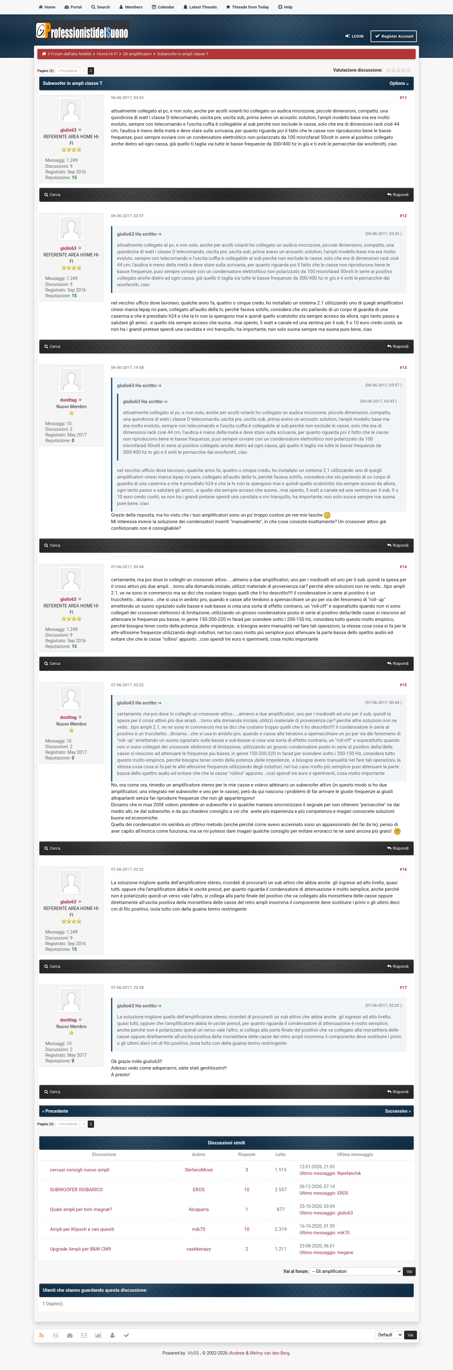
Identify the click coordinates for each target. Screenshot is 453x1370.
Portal (73, 7)
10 (246, 1189)
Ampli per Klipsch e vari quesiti (82, 1229)
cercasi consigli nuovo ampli (79, 1170)
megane (345, 1252)
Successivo (396, 1111)
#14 (403, 566)
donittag (68, 400)
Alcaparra (199, 1209)
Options (400, 83)
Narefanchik (349, 1173)
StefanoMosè (199, 1170)
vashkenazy (199, 1249)
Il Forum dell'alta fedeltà (70, 54)
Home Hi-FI (107, 54)
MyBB (193, 1353)
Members (130, 7)
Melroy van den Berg (269, 1353)
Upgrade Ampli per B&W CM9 (80, 1249)
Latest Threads (200, 7)
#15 (403, 684)
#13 (403, 367)
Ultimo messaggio (317, 1173)
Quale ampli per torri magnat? (81, 1209)
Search (100, 7)
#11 (403, 97)
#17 (403, 987)
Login (354, 36)
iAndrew (237, 1353)
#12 (403, 215)
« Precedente (67, 71)
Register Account (393, 36)
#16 (403, 869)
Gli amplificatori (137, 54)
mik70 (198, 1229)
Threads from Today (247, 7)
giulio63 (68, 130)
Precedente (56, 1111)
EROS (198, 1189)
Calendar (162, 7)
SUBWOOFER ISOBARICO (76, 1189)
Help (285, 7)
